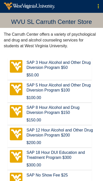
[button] (98, 6)
